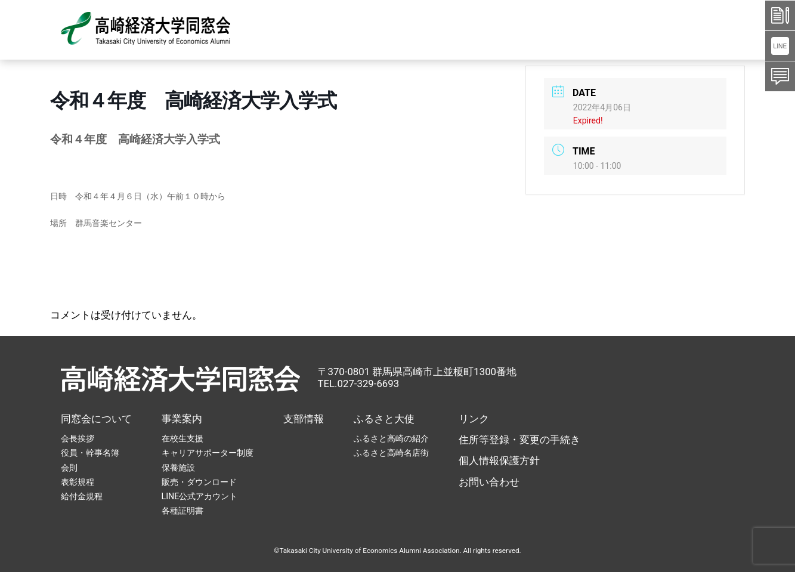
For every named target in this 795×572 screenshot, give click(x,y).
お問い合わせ (489, 482)
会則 (69, 467)
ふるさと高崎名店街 (391, 452)
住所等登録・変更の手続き (519, 440)
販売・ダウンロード (199, 482)
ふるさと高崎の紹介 (391, 438)
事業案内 (182, 419)
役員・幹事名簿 (90, 452)
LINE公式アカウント (200, 496)
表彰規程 (77, 482)
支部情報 (303, 419)
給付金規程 (82, 496)
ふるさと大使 (384, 419)
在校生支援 (182, 438)
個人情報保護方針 (499, 460)
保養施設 (178, 467)
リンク (474, 419)
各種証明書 (182, 510)
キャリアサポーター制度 (207, 452)
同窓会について (96, 419)
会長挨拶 (77, 438)
